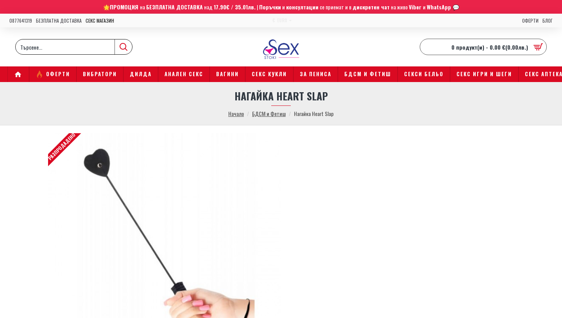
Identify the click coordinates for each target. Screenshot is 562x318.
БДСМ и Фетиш (269, 113)
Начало (236, 113)
